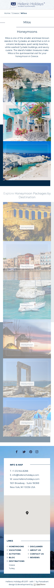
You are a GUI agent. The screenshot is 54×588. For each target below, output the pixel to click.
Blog (12, 557)
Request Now (27, 82)
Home (7, 13)
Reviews (35, 557)
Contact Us (37, 554)
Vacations (15, 550)
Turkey (12, 568)
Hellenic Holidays (28, 4)
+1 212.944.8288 (50, 4)
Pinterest (30, 451)
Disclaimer (36, 546)
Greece (15, 13)
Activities (14, 554)
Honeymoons (16, 546)
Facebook (17, 451)
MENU (5, 4)
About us (35, 550)
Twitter (24, 451)
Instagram (36, 451)
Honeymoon (27, 227)
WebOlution (39, 584)
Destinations (16, 561)
